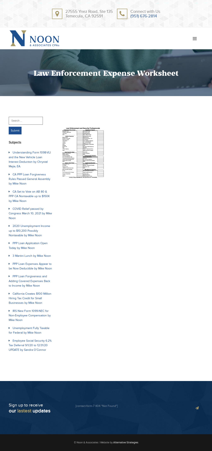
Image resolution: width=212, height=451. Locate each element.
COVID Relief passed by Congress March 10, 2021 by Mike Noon (30, 213)
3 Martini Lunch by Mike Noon (32, 256)
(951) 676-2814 (143, 16)
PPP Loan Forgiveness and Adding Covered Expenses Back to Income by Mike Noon (29, 281)
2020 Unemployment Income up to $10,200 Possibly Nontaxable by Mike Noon (29, 230)
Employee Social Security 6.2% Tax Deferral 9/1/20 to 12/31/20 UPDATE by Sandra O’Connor (30, 345)
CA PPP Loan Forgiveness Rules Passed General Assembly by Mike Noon (29, 179)
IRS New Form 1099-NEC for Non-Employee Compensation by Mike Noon (30, 315)
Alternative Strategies (125, 442)
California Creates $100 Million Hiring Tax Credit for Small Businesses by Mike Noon (30, 298)
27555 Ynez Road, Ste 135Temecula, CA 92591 (89, 14)
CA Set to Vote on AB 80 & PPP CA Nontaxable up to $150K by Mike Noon (29, 196)
